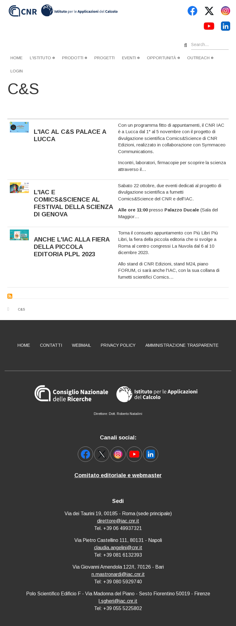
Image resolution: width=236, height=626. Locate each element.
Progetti (104, 58)
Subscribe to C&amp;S (9, 296)
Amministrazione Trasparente (181, 345)
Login (16, 71)
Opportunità (163, 58)
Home (16, 58)
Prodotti (74, 58)
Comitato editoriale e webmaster (118, 475)
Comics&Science (135, 198)
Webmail (81, 345)
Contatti (51, 345)
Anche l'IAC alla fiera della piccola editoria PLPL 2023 (71, 246)
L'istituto (42, 58)
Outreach (200, 58)
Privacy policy (118, 345)
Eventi (131, 58)
